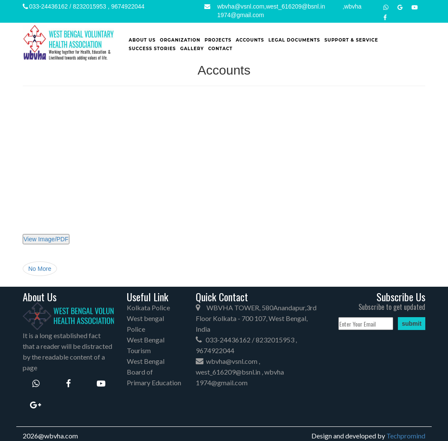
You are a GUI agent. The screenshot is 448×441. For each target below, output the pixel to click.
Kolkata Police (148, 307)
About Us (142, 40)
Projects (218, 40)
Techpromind (405, 436)
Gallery (192, 48)
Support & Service (351, 40)
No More (39, 268)
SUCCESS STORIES (152, 48)
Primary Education (154, 382)
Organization (180, 40)
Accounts (250, 40)
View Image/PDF (46, 239)
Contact (220, 48)
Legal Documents (294, 40)
